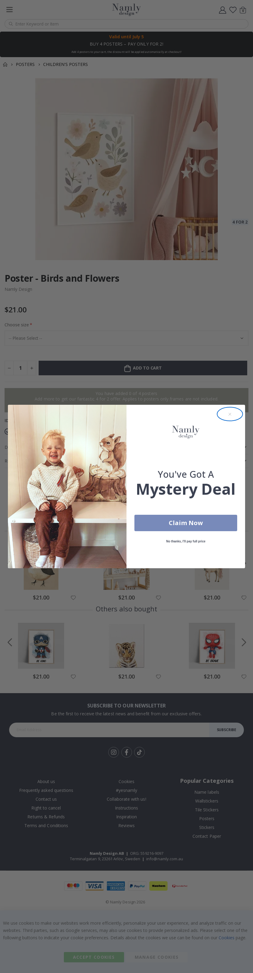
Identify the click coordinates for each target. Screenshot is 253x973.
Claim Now (186, 523)
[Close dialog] (230, 414)
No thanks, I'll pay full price (185, 541)
